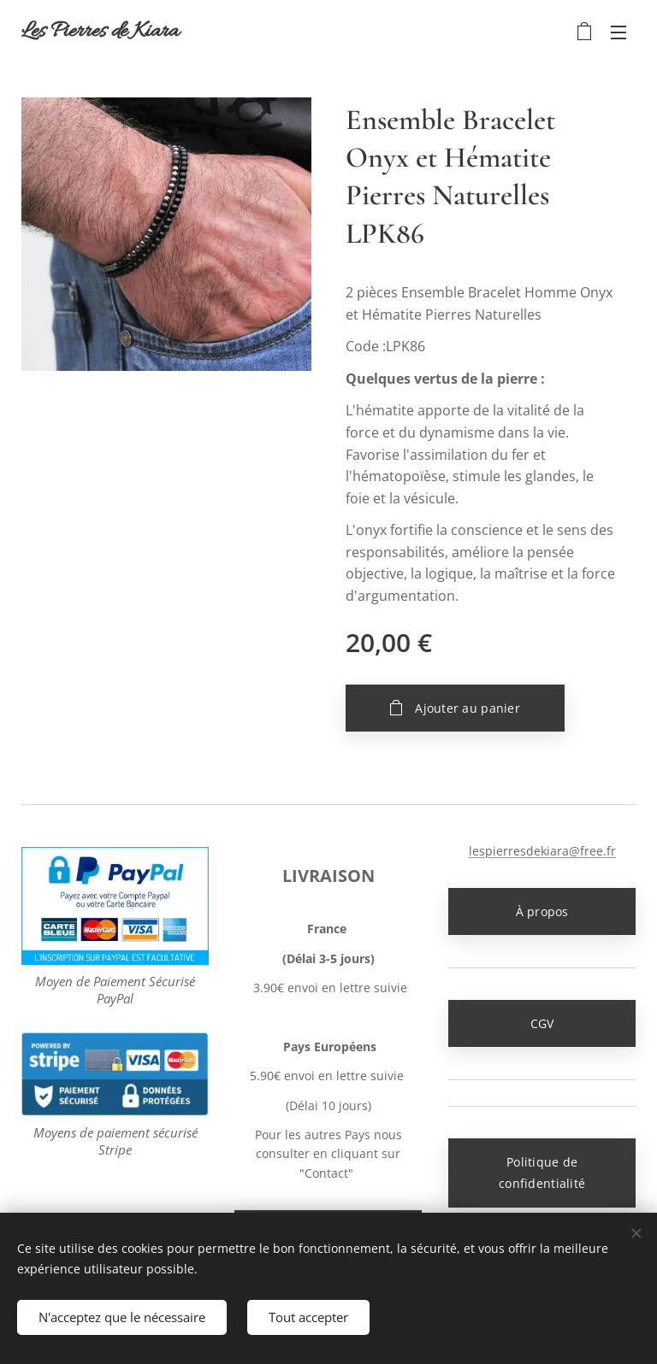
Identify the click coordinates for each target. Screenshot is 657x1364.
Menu (618, 32)
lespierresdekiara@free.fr (541, 851)
